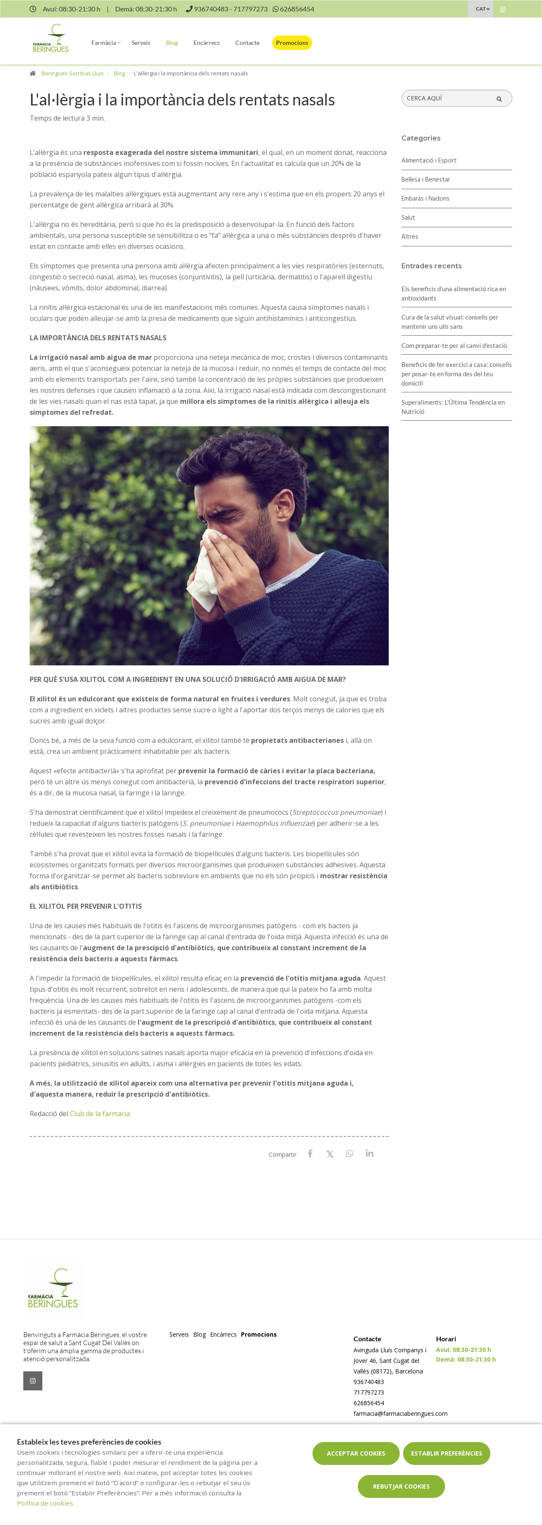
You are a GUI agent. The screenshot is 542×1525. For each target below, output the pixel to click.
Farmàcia (103, 42)
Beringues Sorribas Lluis (72, 73)
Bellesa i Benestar (425, 180)
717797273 (369, 1392)
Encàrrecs (207, 42)
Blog (172, 42)
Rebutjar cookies (401, 1486)
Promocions (292, 42)
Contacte (247, 42)
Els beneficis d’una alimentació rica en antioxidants (453, 293)
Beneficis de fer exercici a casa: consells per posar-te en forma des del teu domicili (456, 374)
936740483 (369, 1382)
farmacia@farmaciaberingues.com (401, 1413)
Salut (408, 218)
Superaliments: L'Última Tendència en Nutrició (453, 406)
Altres (409, 237)
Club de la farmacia (100, 1113)
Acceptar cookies (356, 1453)
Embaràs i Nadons (425, 199)
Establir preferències (446, 1453)
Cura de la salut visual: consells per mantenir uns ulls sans (449, 321)
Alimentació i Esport (429, 161)
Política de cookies (45, 1503)
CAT (481, 9)
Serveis (141, 42)
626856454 (369, 1403)
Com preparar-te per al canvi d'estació (454, 345)
